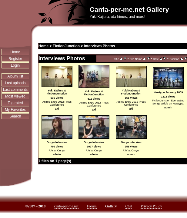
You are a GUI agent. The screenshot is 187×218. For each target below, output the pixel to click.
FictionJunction (66, 46)
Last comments (15, 90)
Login (15, 65)
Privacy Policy (151, 206)
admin (168, 107)
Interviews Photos (99, 46)
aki (57, 108)
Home (15, 52)
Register (15, 59)
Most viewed (15, 96)
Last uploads (15, 83)
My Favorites (15, 109)
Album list (15, 76)
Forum (92, 206)
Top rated (15, 103)
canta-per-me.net (66, 206)
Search (15, 116)
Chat (128, 206)
